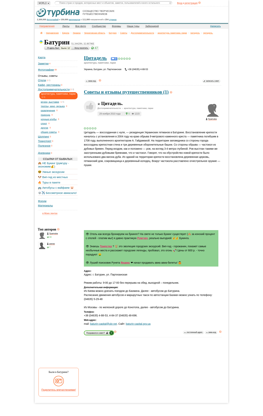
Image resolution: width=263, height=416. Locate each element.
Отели (42, 80)
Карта (41, 57)
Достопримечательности (142, 33)
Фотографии (46, 69)
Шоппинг (43, 136)
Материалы (45, 205)
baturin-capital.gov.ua (138, 323)
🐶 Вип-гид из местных (53, 177)
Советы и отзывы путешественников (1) (126, 91)
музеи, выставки (50, 102)
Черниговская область (94, 33)
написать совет (212, 81)
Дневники (44, 152)
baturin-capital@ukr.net (103, 323)
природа (45, 115)
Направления (52, 33)
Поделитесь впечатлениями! (58, 389)
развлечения (48, 110)
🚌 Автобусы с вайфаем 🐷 (56, 187)
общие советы (49, 132)
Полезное (44, 145)
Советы (123, 33)
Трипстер (106, 246)
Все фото (80, 26)
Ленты (65, 26)
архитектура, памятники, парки (172, 33)
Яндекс (125, 262)
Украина (77, 33)
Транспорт (44, 141)
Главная (41, 33)
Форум (42, 201)
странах (112, 19)
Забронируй (152, 26)
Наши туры (133, 26)
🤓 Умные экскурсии (51, 171)
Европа (65, 33)
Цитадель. (208, 33)
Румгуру (142, 238)
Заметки (43, 63)
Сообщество (99, 26)
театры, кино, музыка (53, 106)
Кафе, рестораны (49, 84)
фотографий (53, 19)
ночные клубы (49, 119)
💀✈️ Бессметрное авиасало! (57, 192)
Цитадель (195, 33)
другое (44, 127)
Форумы (116, 26)
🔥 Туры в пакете (49, 182)
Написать (215, 26)
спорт (44, 123)
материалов (74, 19)
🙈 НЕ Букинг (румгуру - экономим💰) (53, 165)
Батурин (113, 33)
